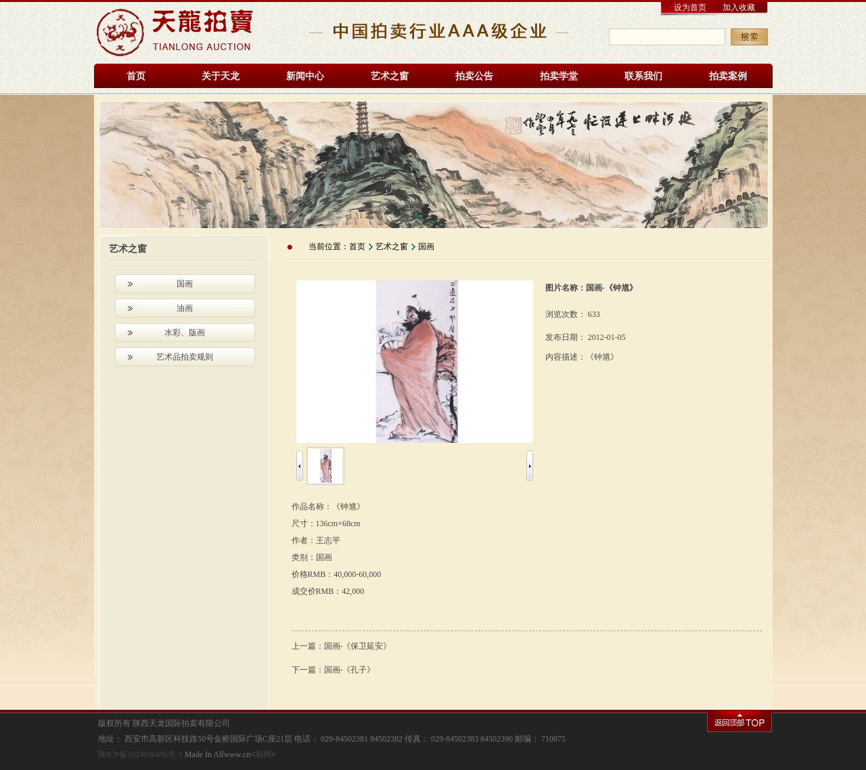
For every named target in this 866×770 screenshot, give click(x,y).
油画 (185, 308)
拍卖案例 (728, 76)
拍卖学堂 (559, 76)
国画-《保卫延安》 (358, 646)
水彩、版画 (184, 332)
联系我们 (643, 76)
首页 (136, 76)
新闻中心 (305, 76)
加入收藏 (739, 7)
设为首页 (690, 7)
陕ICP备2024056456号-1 (140, 754)
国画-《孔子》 (349, 670)
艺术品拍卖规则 (184, 357)
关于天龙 (221, 76)
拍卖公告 (474, 76)
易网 (263, 754)
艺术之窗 (390, 76)
